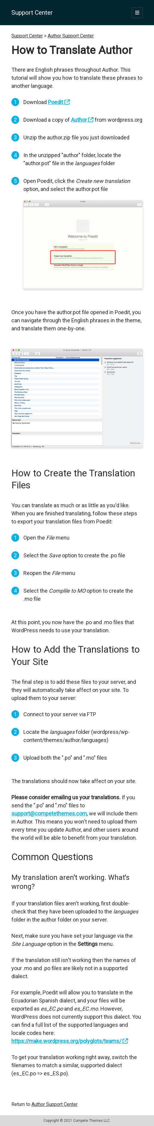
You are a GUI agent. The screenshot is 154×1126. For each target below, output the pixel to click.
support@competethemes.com (49, 813)
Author (82, 120)
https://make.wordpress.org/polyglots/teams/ (69, 1041)
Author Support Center (71, 36)
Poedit (59, 102)
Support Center (32, 12)
